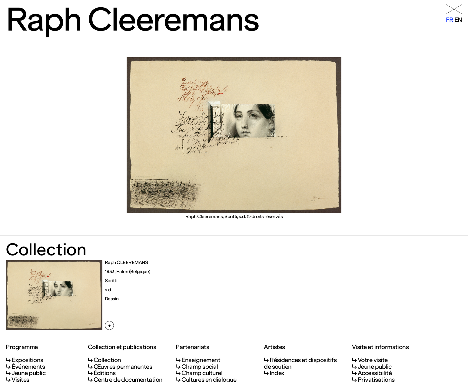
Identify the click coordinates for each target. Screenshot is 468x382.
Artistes (274, 347)
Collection (107, 360)
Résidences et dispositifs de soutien (300, 363)
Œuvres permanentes (123, 366)
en (458, 19)
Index (277, 373)
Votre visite (373, 360)
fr (449, 19)
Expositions (27, 360)
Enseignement (200, 360)
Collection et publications (122, 347)
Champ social (199, 366)
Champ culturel (201, 373)
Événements (28, 366)
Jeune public (28, 373)
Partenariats (192, 347)
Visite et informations (380, 347)
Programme (22, 347)
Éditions (105, 373)
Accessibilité (375, 373)
